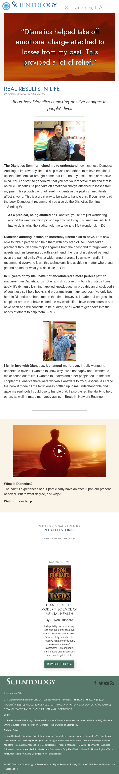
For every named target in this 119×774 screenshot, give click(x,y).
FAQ (100, 720)
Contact (44, 725)
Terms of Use (108, 764)
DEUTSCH (49, 704)
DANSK (67, 699)
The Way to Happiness (99, 745)
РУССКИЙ (9, 704)
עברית (89, 699)
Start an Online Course (76, 740)
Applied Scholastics (35, 749)
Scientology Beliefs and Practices (38, 720)
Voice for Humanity (65, 720)
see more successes (59, 538)
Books (107, 720)
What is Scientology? (87, 736)
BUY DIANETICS (60, 664)
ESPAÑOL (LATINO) (101, 704)
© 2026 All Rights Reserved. (37, 764)
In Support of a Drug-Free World (63, 749)
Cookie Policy (93, 764)
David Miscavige (25, 740)
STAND (82, 745)
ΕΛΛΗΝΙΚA (38, 709)
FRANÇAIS (78, 699)
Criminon (8, 749)
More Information (29, 725)
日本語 (99, 699)
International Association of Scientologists (35, 745)
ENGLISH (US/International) (18, 699)
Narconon (20, 749)
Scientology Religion (65, 736)
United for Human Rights (93, 749)
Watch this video (18, 501)
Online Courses (11, 725)
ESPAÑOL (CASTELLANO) (17, 709)
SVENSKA (83, 704)
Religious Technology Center (49, 740)
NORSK (72, 704)
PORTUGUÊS (65, 709)
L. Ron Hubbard (12, 720)
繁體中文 (20, 704)
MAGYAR (62, 704)
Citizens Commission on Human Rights (42, 754)
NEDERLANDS (34, 704)
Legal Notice (11, 769)
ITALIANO (51, 709)
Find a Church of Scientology (64, 725)
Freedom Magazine (67, 745)
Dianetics (26, 736)
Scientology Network (43, 736)
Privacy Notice (77, 764)
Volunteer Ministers (86, 720)
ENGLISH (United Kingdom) (47, 699)
